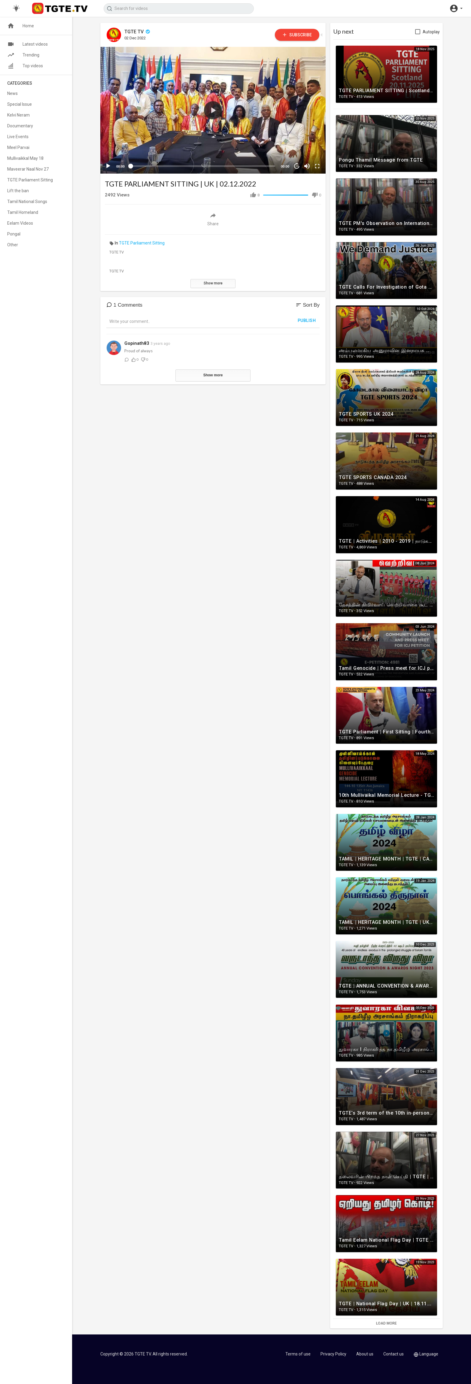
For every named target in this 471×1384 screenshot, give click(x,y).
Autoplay (431, 31)
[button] (455, 8)
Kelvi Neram (18, 115)
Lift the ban (18, 190)
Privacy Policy (333, 1354)
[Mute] (307, 166)
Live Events (18, 136)
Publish (307, 320)
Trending (23, 55)
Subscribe (297, 34)
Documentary (20, 125)
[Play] (108, 166)
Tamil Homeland (22, 212)
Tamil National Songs (27, 201)
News (12, 93)
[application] (213, 110)
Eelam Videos (20, 223)
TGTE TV (137, 32)
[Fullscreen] (317, 166)
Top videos (25, 65)
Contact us (393, 1354)
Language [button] (426, 1354)
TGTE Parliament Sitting (142, 243)
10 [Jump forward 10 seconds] (297, 166)
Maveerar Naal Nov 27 (28, 169)
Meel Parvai (18, 147)
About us (364, 1354)
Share (213, 219)
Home (20, 25)
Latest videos (27, 44)
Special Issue (19, 104)
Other (12, 244)
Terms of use (298, 1354)
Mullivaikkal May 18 (25, 158)
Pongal (13, 234)
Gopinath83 (136, 343)
